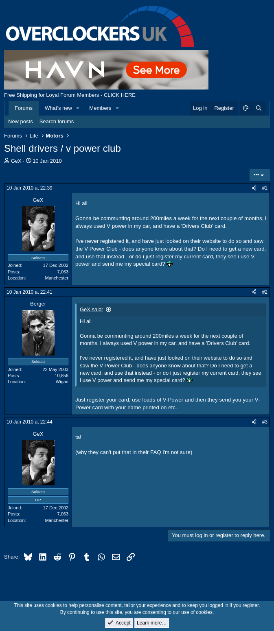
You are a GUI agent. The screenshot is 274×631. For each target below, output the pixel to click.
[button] (78, 108)
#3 (264, 422)
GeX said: (91, 309)
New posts (20, 121)
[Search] (258, 108)
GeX (16, 161)
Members (100, 108)
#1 (264, 188)
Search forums (56, 121)
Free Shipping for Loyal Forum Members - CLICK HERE (70, 95)
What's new (58, 108)
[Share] (254, 188)
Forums (24, 108)
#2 (264, 292)
